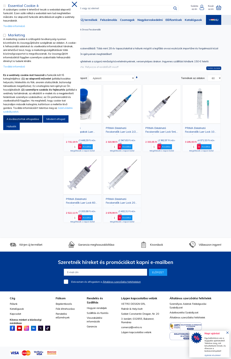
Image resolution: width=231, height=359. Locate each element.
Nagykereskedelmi (150, 20)
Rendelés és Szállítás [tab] (95, 300)
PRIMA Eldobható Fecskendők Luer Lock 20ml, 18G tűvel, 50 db (122, 201)
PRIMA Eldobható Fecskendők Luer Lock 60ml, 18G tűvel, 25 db (82, 201)
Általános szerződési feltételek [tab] (190, 298)
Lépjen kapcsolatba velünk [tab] (139, 298)
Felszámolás (108, 20)
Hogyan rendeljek (97, 308)
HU (213, 20)
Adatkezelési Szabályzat (184, 312)
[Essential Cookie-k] (4, 5)
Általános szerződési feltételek (187, 317)
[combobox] (118, 8)
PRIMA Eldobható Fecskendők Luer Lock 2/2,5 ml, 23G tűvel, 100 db (122, 130)
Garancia (92, 326)
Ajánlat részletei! (213, 355)
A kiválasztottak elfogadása (23, 119)
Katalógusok (193, 20)
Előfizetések (174, 20)
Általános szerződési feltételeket (122, 281)
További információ (14, 26)
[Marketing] (4, 35)
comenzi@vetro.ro (131, 327)
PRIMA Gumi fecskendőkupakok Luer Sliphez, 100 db (79, 130)
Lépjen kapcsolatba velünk (136, 332)
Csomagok (127, 20)
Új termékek (89, 20)
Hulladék (11, 126)
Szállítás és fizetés (97, 313)
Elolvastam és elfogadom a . (106, 281)
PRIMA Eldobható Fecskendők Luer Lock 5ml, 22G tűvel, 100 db (160, 130)
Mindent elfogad (55, 119)
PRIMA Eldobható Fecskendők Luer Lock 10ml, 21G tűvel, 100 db (201, 130)
